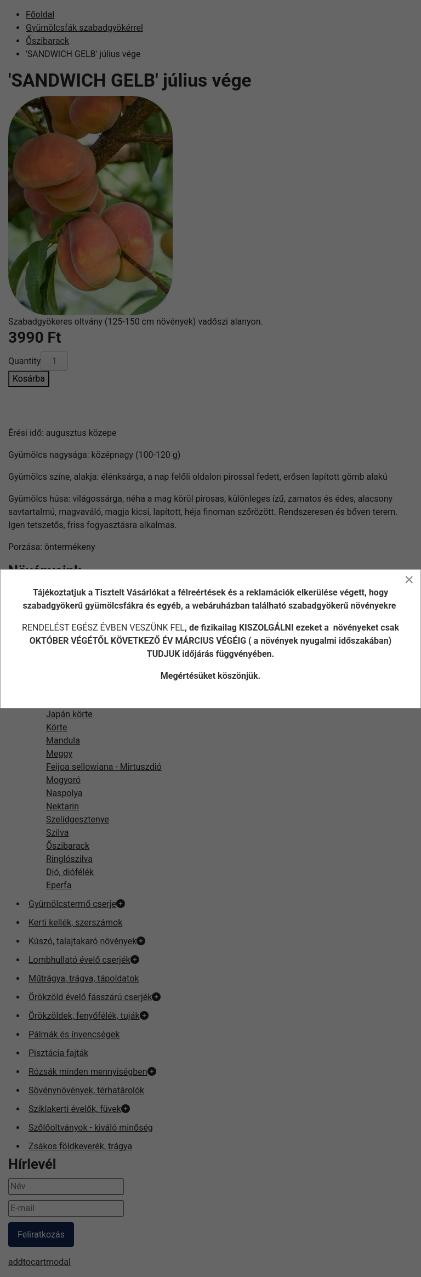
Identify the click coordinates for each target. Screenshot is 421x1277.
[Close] (408, 579)
